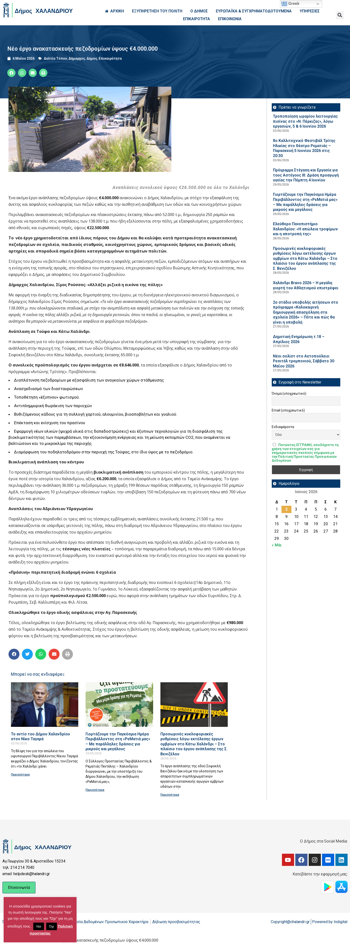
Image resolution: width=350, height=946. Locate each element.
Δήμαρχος (77, 58)
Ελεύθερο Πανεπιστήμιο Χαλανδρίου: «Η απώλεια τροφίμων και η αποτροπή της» (305, 229)
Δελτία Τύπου (55, 58)
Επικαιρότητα (110, 58)
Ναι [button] (38, 926)
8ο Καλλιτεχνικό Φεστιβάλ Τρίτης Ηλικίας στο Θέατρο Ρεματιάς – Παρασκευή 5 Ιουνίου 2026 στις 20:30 (304, 148)
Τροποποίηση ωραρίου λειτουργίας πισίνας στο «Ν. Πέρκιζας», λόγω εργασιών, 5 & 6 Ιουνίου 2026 (305, 121)
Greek (290, 4)
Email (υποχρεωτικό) (288, 410)
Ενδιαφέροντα (283, 427)
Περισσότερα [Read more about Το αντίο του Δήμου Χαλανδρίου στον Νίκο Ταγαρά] (20, 774)
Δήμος (92, 58)
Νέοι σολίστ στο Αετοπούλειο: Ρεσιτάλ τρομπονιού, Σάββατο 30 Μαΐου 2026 (303, 361)
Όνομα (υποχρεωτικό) (289, 393)
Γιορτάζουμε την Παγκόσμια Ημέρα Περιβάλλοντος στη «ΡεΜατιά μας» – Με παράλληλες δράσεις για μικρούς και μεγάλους (118, 741)
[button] (340, 15)
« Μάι (276, 545)
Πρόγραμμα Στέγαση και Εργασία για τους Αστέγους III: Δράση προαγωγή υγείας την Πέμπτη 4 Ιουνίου (306, 175)
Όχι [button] (51, 926)
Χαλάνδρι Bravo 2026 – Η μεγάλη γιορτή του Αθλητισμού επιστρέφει (305, 285)
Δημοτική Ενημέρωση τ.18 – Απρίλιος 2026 (298, 339)
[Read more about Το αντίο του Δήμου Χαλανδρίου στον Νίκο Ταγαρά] (44, 704)
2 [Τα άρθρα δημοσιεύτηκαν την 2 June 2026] (286, 509)
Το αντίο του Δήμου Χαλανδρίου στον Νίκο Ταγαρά (40, 736)
